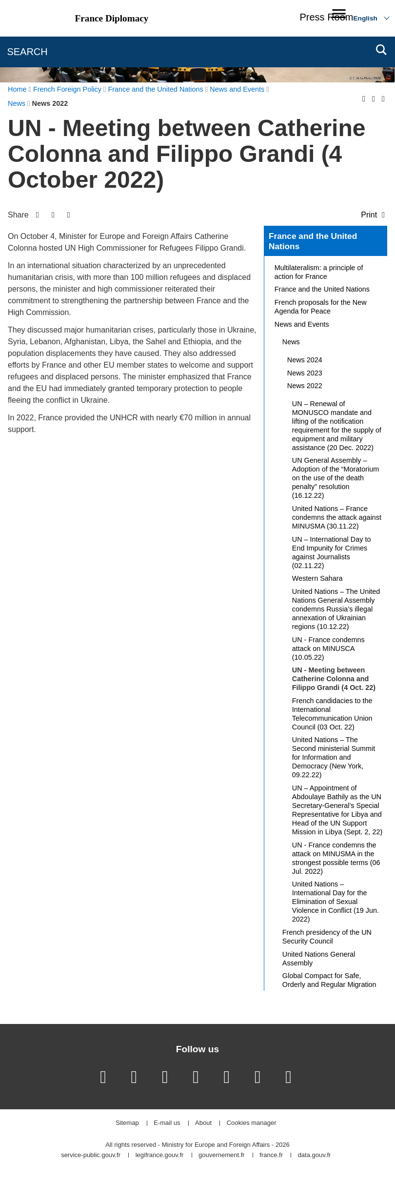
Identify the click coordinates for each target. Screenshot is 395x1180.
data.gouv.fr (314, 1155)
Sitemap (127, 1123)
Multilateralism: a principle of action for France (319, 272)
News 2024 (304, 360)
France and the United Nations (313, 241)
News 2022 (304, 386)
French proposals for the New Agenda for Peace (321, 306)
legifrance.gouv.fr (160, 1155)
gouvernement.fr (221, 1155)
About (203, 1123)
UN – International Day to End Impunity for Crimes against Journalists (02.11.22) (331, 552)
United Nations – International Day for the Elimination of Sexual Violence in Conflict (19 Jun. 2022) (335, 901)
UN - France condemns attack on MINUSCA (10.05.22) (328, 648)
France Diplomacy (112, 18)
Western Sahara (317, 578)
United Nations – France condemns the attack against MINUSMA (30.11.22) (336, 517)
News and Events (302, 324)
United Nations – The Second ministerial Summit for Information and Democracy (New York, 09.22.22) (333, 757)
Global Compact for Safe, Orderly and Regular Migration (329, 980)
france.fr (271, 1155)
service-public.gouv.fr (90, 1155)
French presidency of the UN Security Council (327, 936)
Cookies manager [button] (251, 1123)
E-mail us (167, 1123)
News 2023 (304, 373)
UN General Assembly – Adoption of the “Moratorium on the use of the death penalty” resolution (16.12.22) (335, 477)
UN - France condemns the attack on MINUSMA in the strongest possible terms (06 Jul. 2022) (336, 858)
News (291, 342)
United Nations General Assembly (319, 958)
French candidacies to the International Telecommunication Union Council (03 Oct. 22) (332, 714)
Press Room (326, 17)
